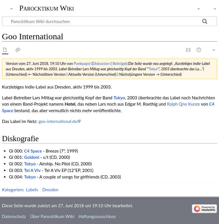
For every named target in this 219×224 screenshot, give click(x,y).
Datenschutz (14, 216)
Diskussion (101, 63)
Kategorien (12, 189)
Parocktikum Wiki (46, 7)
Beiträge (118, 63)
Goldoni (31, 157)
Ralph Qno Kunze (183, 103)
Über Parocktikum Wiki (52, 216)
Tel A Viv (32, 170)
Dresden (50, 189)
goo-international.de (57, 121)
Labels (32, 189)
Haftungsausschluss (97, 216)
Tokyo (153, 69)
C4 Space (33, 150)
